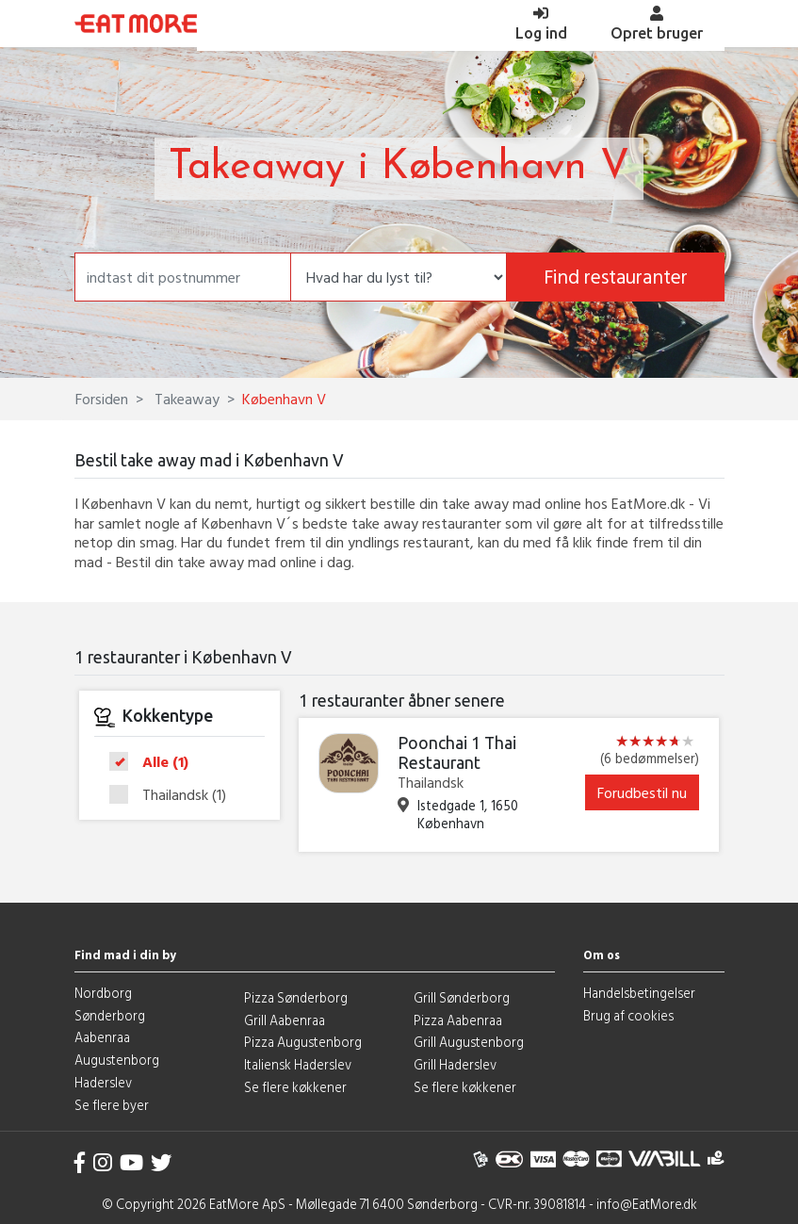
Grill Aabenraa (284, 1020)
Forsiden (101, 398)
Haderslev (103, 1082)
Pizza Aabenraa (458, 1020)
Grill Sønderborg (462, 997)
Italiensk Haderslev (297, 1064)
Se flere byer (111, 1105)
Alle (155, 762)
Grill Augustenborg (469, 1042)
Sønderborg (109, 1015)
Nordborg (103, 993)
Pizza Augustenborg (303, 1042)
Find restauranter (616, 276)
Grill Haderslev (455, 1064)
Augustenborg (116, 1059)
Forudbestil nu (642, 792)
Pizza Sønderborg (296, 997)
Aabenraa (102, 1037)
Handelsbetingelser (639, 993)
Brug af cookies (628, 1015)
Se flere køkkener (295, 1087)
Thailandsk (173, 795)
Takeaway (185, 398)
